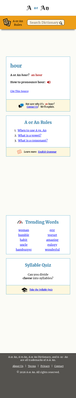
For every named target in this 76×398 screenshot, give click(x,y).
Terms (32, 366)
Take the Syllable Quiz (38, 289)
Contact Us (32, 106)
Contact (59, 366)
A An (38, 8)
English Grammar (47, 151)
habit (23, 240)
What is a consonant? (33, 140)
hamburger (24, 249)
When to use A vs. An (32, 130)
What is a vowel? (29, 135)
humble (23, 235)
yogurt (52, 235)
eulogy (52, 245)
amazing (52, 240)
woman (23, 230)
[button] (60, 23)
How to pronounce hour (48, 82)
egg (52, 230)
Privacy (45, 366)
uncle (24, 245)
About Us (18, 366)
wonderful (52, 249)
